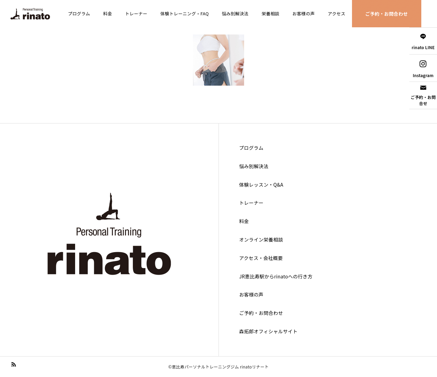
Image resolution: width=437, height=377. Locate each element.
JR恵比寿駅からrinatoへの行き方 (276, 276)
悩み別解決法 (235, 13)
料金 (107, 13)
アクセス (336, 13)
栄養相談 (270, 13)
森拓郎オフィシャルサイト (268, 331)
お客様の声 (304, 13)
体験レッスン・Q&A (261, 184)
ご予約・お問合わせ (386, 13)
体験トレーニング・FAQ (184, 13)
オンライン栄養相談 (261, 239)
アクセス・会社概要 (261, 258)
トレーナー (136, 13)
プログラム (79, 13)
